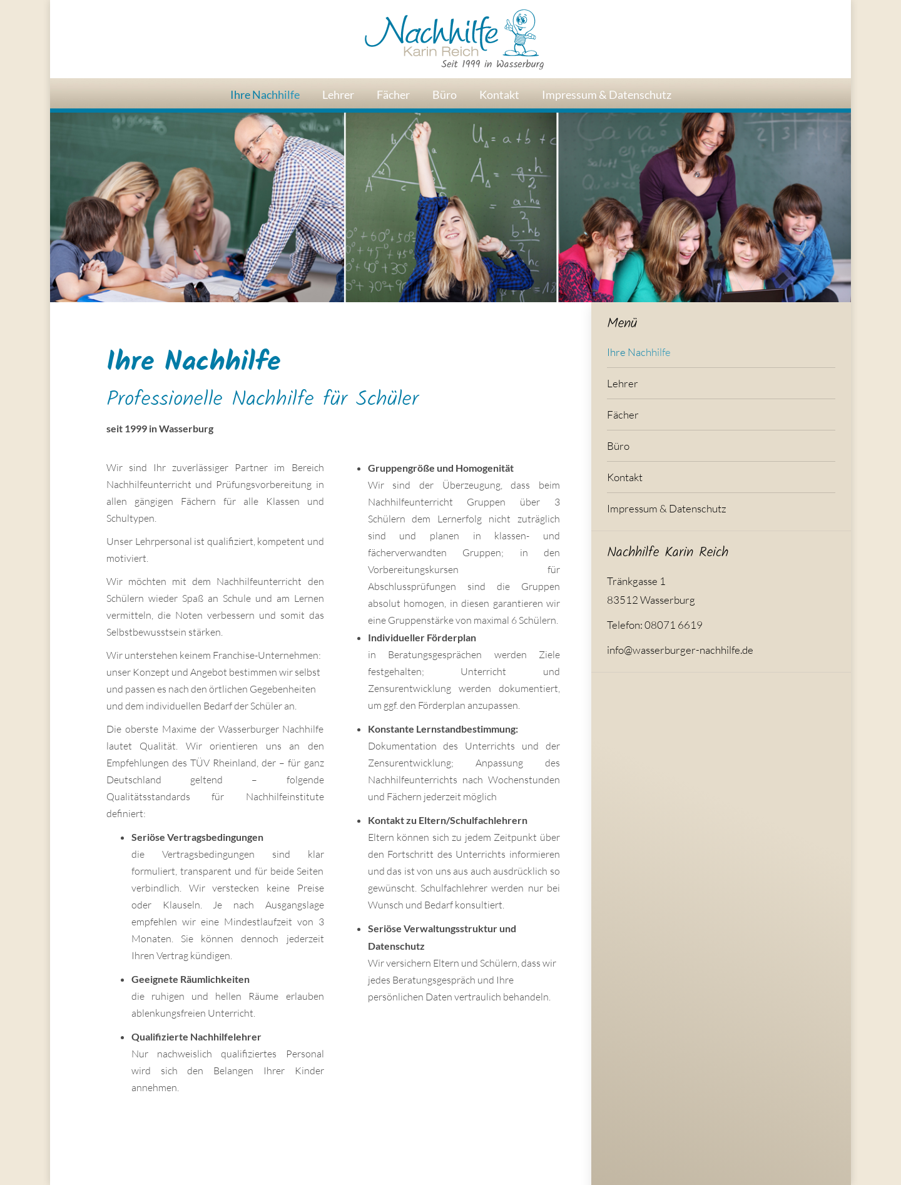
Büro (618, 445)
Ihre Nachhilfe (639, 352)
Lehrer (622, 383)
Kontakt (625, 477)
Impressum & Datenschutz (666, 508)
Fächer (623, 414)
